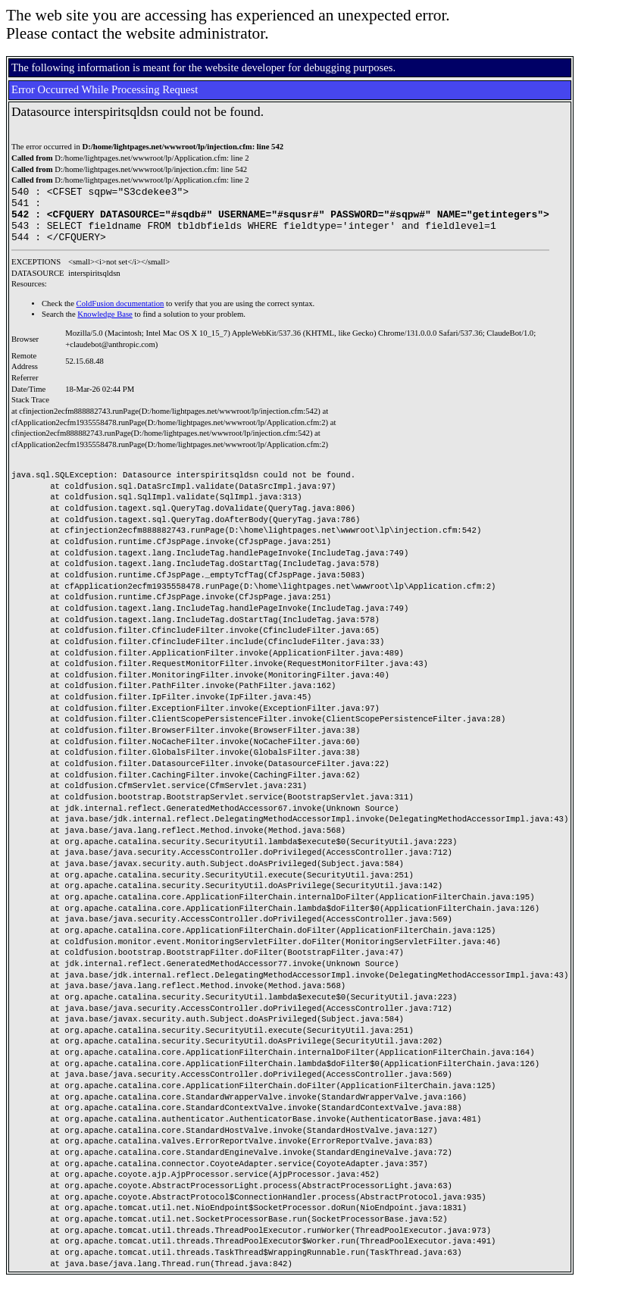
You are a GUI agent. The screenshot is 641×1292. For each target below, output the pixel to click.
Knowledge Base (105, 325)
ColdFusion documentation (120, 315)
